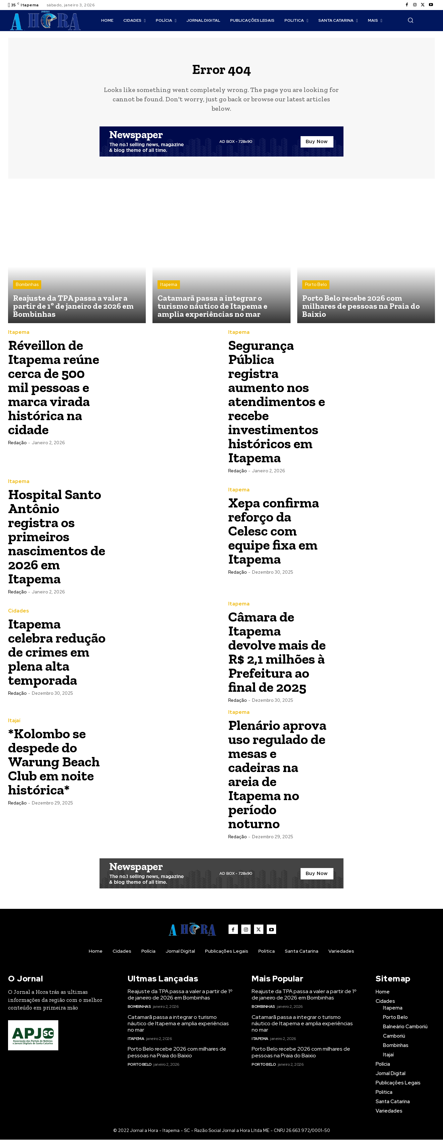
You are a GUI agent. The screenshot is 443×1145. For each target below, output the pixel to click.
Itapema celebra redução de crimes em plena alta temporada (57, 657)
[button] (410, 20)
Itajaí (14, 726)
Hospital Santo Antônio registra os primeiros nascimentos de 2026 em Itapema (56, 541)
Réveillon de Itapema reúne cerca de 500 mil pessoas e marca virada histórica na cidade (53, 392)
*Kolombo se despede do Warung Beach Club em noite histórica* (54, 766)
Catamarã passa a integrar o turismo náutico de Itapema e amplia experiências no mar (178, 1029)
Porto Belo (316, 290)
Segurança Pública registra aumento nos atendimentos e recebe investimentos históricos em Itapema (276, 406)
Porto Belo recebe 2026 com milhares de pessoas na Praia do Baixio (177, 1057)
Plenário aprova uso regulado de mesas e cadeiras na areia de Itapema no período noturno (277, 779)
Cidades (18, 616)
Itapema (168, 290)
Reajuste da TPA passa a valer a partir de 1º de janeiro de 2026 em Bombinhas (180, 1000)
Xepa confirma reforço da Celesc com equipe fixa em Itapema (273, 536)
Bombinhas (27, 290)
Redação (17, 448)
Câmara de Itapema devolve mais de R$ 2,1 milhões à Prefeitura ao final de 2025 (277, 657)
